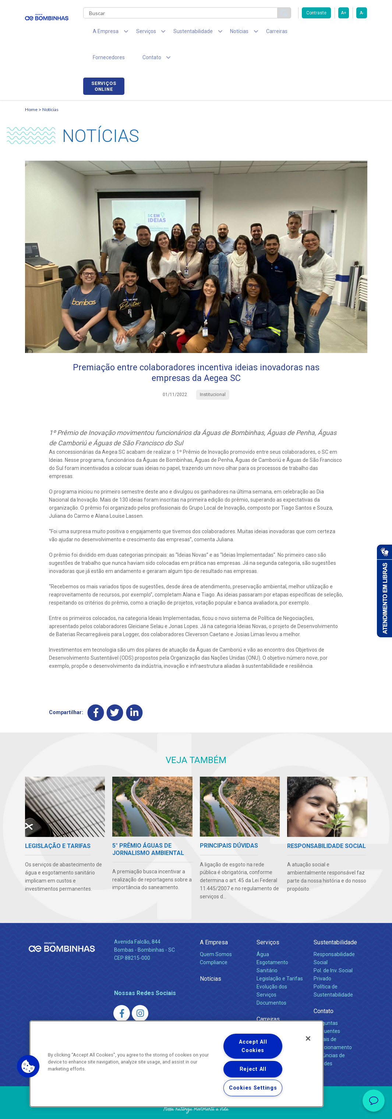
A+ (343, 12)
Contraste (316, 12)
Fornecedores (294, 33)
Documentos (271, 980)
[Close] (308, 1038)
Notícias (50, 86)
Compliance (213, 940)
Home (31, 86)
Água (263, 932)
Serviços (268, 919)
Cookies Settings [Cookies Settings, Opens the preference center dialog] (253, 1088)
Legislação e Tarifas (280, 956)
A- (362, 12)
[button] (28, 1066)
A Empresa (214, 919)
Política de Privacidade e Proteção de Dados (196, 1108)
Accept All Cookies (253, 1046)
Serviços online (346, 34)
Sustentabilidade (335, 919)
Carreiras (254, 33)
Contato (323, 988)
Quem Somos (216, 932)
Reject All (253, 1069)
